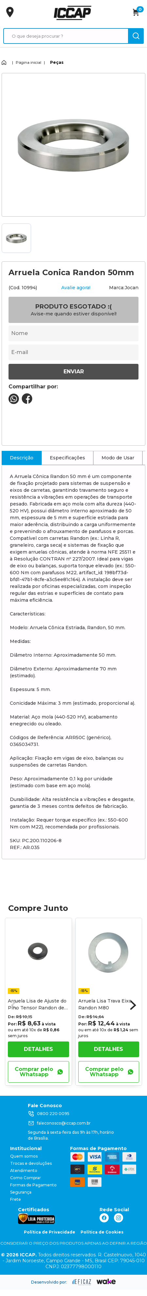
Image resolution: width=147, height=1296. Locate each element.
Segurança (20, 1192)
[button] (133, 1005)
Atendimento (23, 1170)
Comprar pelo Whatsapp (39, 1071)
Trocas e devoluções (31, 1163)
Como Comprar (25, 1177)
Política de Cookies (102, 1232)
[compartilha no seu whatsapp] (14, 402)
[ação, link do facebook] (104, 1217)
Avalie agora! (75, 288)
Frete (15, 1199)
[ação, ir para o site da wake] (106, 1282)
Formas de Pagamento (33, 1184)
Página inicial (28, 62)
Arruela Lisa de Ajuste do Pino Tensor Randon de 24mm (37, 1008)
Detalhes (38, 1049)
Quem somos (24, 1156)
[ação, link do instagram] (118, 1217)
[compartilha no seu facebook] (27, 402)
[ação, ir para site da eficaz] (81, 1282)
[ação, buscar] (136, 36)
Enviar (74, 371)
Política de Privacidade (49, 1232)
